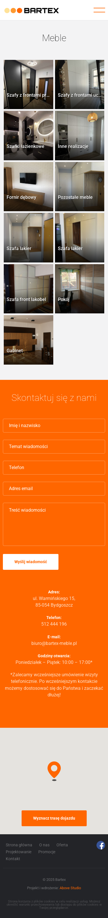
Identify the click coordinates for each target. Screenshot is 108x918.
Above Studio (70, 888)
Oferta (62, 845)
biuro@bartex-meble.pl (54, 643)
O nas (44, 845)
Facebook (100, 845)
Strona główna (19, 845)
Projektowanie (18, 852)
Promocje (46, 852)
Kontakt (13, 858)
